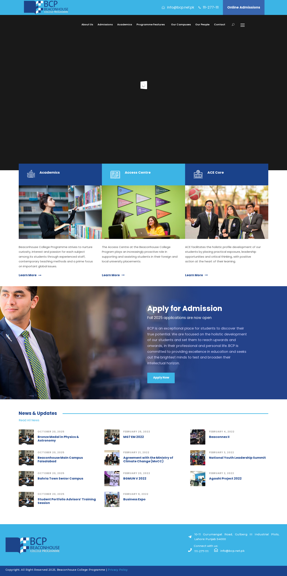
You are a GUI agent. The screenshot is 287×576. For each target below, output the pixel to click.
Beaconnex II (219, 437)
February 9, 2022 (135, 494)
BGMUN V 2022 (134, 478)
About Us (87, 24)
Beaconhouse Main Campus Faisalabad (60, 459)
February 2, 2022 (221, 473)
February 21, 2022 (136, 452)
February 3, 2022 (221, 452)
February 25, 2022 (136, 431)
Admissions (105, 24)
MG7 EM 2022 (133, 437)
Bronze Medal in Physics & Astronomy (58, 439)
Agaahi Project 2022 (225, 478)
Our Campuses (181, 24)
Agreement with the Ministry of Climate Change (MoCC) (148, 459)
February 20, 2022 (136, 473)
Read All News (29, 420)
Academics (124, 24)
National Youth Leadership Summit (237, 458)
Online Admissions (243, 7)
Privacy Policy (118, 569)
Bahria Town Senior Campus (60, 478)
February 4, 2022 (221, 431)
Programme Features (151, 24)
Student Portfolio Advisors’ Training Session (67, 501)
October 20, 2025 (51, 431)
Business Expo (134, 499)
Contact (219, 24)
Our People (202, 24)
